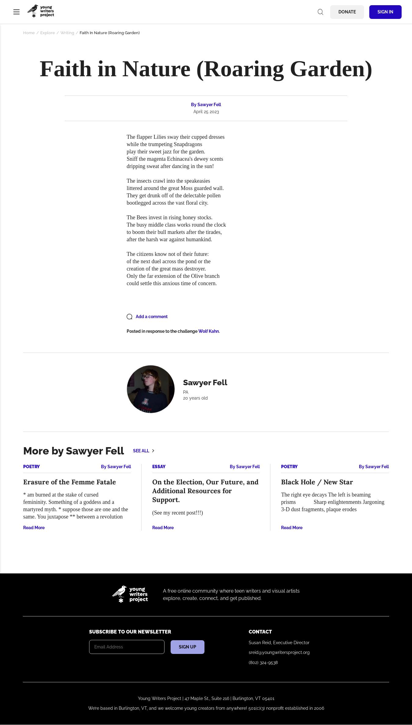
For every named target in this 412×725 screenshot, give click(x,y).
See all (141, 450)
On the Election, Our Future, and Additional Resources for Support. (205, 491)
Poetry (31, 466)
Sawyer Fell (209, 104)
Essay (158, 466)
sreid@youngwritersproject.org (279, 652)
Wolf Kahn (208, 331)
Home (29, 33)
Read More (34, 527)
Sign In (385, 11)
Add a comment (152, 316)
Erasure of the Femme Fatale (69, 482)
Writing (67, 33)
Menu (16, 12)
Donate (347, 11)
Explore (47, 33)
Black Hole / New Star (317, 482)
